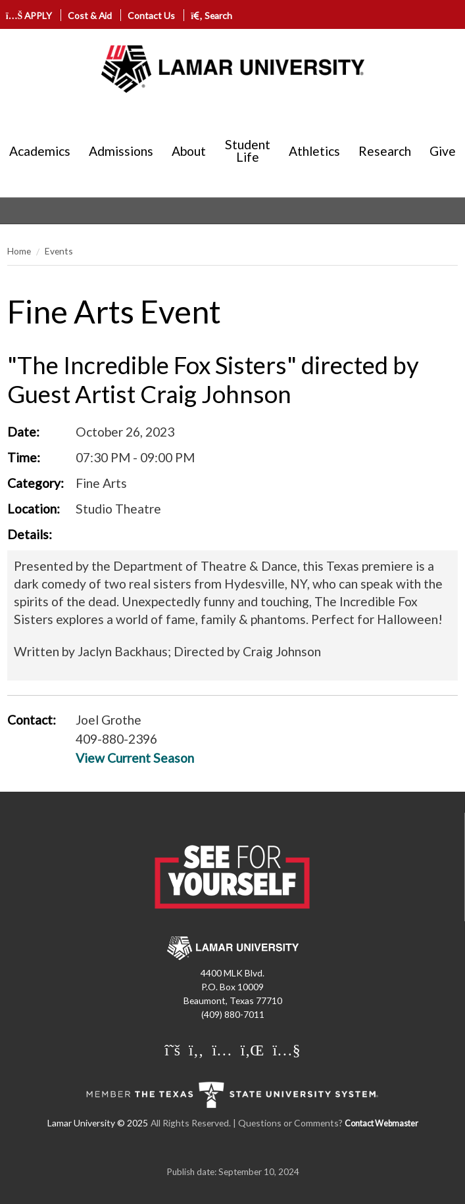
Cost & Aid (90, 15)
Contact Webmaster (381, 1123)
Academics (39, 150)
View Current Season (135, 757)
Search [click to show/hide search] (211, 15)
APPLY (29, 15)
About (189, 150)
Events (59, 250)
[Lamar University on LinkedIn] (252, 1051)
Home (19, 250)
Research (384, 150)
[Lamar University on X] (172, 1051)
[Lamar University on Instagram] (221, 1051)
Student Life (247, 150)
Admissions (121, 150)
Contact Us (151, 15)
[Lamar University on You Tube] (286, 1051)
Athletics (314, 150)
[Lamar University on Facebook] (196, 1051)
